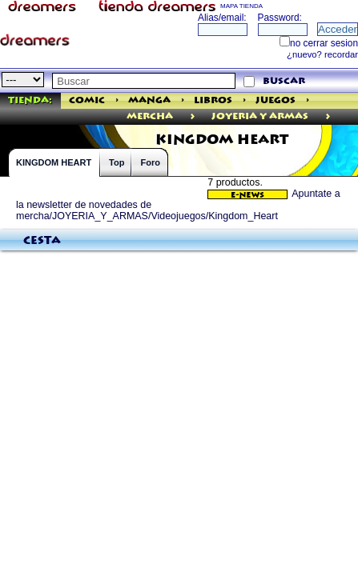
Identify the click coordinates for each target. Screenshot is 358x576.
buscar (284, 81)
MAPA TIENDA (241, 6)
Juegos (275, 100)
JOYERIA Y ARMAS (259, 116)
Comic (87, 100)
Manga (149, 100)
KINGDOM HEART (53, 162)
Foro (149, 162)
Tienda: (30, 100)
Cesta (42, 241)
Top (116, 162)
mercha (150, 116)
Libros (213, 100)
